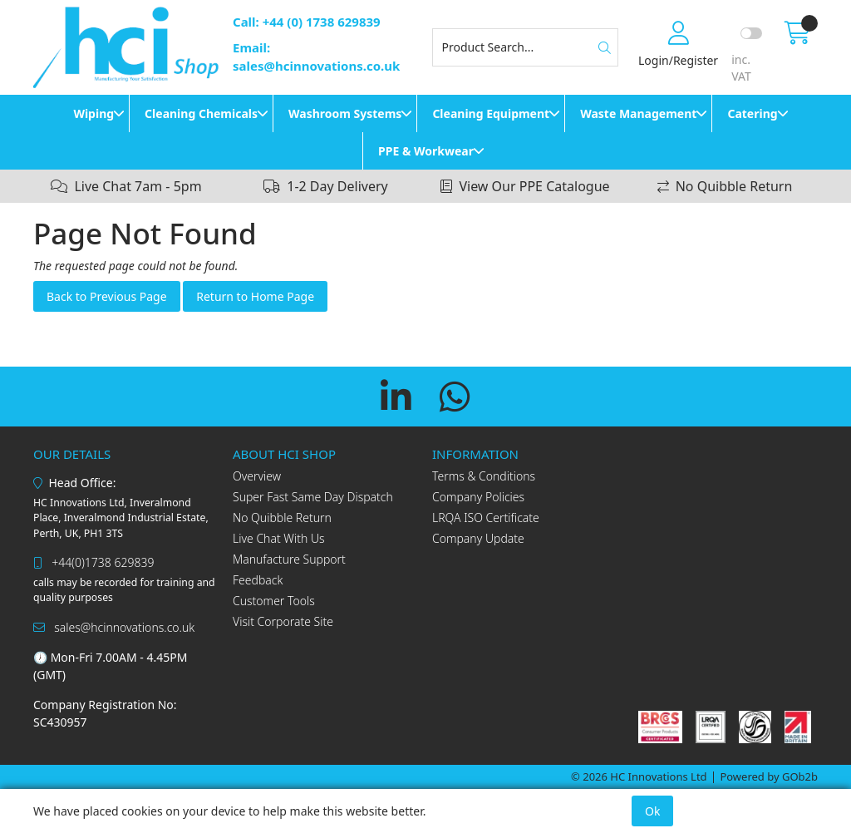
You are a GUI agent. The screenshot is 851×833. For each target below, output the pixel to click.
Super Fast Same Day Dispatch (313, 497)
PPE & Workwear (426, 151)
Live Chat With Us (279, 538)
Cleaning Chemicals (201, 113)
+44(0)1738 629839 (93, 562)
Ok (652, 811)
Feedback (258, 580)
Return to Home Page (255, 296)
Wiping (93, 113)
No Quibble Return (282, 517)
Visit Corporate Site (283, 621)
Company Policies (478, 497)
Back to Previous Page (107, 296)
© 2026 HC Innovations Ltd (639, 776)
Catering (752, 113)
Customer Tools (274, 601)
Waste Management (638, 113)
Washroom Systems (344, 113)
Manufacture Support (289, 559)
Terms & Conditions (483, 476)
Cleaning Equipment (490, 113)
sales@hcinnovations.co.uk (113, 627)
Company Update (478, 538)
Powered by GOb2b (769, 776)
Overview (257, 476)
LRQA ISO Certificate (485, 517)
